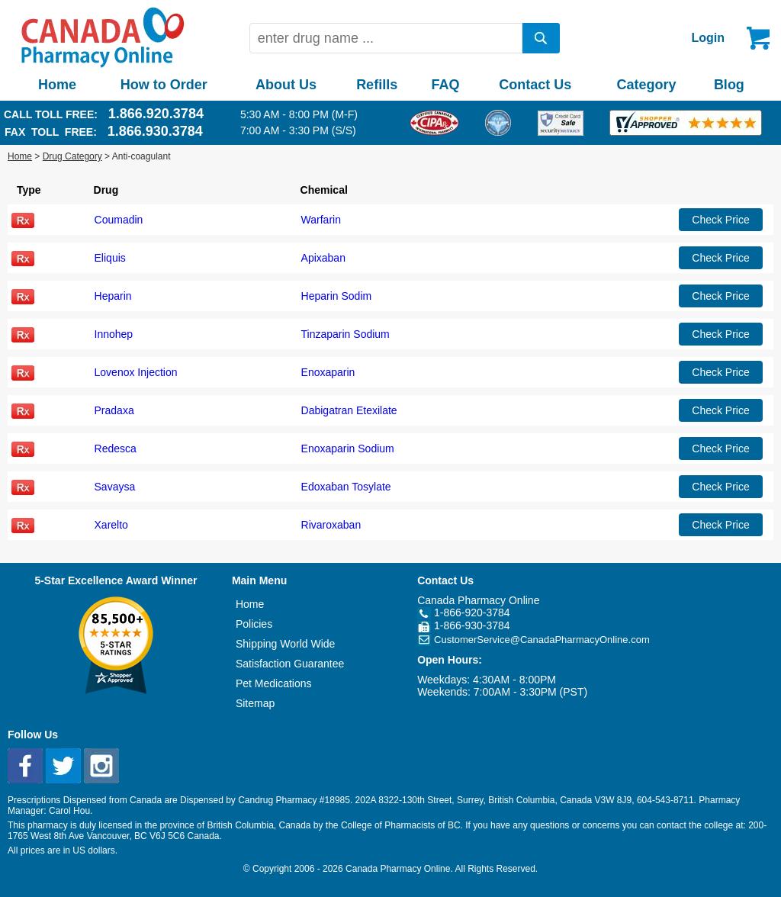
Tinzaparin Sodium (345, 334)
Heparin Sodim (336, 296)
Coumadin (119, 220)
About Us (286, 84)
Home (57, 84)
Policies (254, 624)
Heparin (113, 296)
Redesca (116, 448)
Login (708, 37)
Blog (729, 84)
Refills (376, 84)
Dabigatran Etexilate (349, 410)
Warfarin (321, 220)
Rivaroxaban (331, 525)
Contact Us (535, 84)
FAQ (445, 84)
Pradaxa (114, 410)
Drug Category (72, 156)
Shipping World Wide (285, 644)
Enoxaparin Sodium (347, 448)
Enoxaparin (328, 372)
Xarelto (111, 525)
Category (647, 84)
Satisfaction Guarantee (290, 663)
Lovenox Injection (136, 372)
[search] (541, 38)
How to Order (164, 84)
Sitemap (255, 703)
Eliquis (110, 258)
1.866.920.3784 (156, 113)
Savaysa (115, 487)
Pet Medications (274, 683)
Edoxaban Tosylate (346, 487)
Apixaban (323, 258)
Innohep (114, 334)
